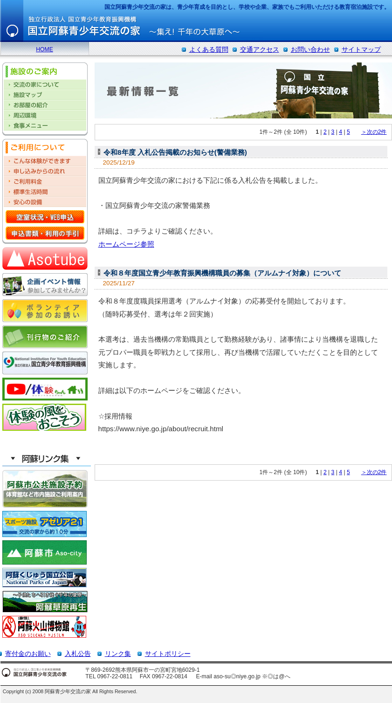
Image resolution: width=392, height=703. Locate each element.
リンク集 (118, 653)
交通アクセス (259, 49)
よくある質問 (208, 49)
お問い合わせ (310, 49)
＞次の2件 (374, 132)
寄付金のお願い (28, 653)
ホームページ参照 (126, 244)
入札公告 (78, 653)
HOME (44, 49)
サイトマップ (361, 49)
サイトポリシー (168, 653)
